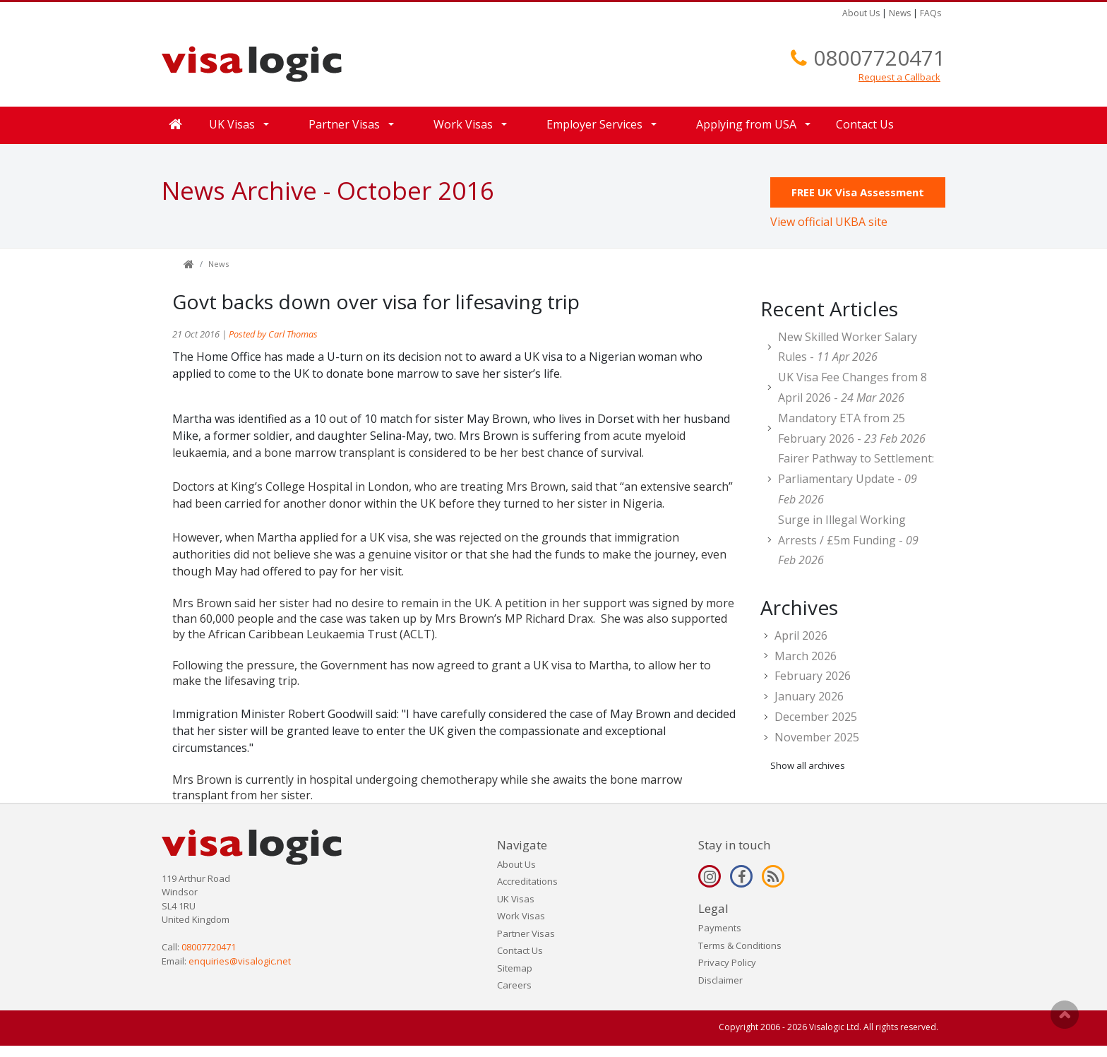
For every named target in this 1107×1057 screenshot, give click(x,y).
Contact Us (865, 124)
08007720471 (879, 57)
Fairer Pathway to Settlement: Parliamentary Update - (856, 478)
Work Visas (463, 124)
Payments (719, 927)
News (900, 13)
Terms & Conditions (740, 945)
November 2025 (816, 737)
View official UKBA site (828, 221)
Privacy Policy (727, 962)
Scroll (1065, 1015)
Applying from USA (746, 124)
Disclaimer (720, 980)
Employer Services (594, 124)
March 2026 (805, 656)
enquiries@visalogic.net (240, 961)
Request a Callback (899, 77)
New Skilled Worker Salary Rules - (847, 347)
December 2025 (815, 716)
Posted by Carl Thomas (273, 334)
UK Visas (232, 124)
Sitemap (514, 968)
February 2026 (812, 675)
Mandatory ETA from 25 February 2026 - (852, 428)
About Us (861, 13)
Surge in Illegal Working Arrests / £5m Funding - (848, 540)
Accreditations (527, 881)
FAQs (930, 13)
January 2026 (809, 696)
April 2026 (800, 635)
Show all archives (807, 765)
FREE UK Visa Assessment (857, 192)
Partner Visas (344, 124)
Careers (514, 985)
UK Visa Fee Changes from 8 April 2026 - (852, 387)
